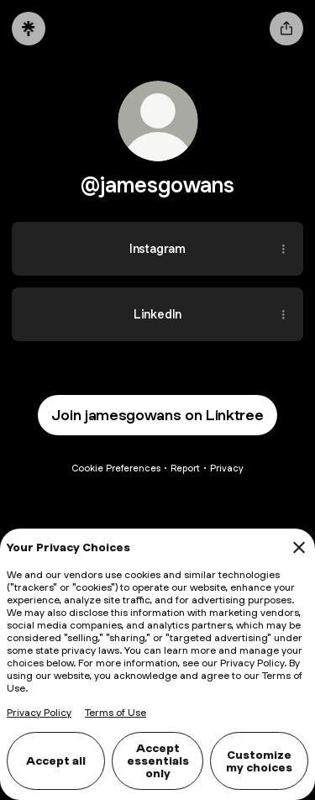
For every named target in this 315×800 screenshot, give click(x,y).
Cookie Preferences (115, 468)
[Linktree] (28, 28)
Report (185, 468)
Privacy (227, 468)
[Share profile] (286, 28)
